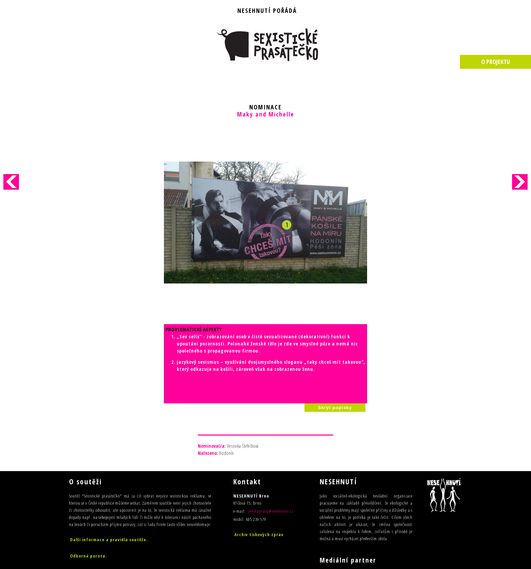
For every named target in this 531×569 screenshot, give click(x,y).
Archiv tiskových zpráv (258, 453)
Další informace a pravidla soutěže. (109, 458)
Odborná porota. (88, 474)
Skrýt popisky (335, 326)
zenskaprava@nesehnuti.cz (271, 430)
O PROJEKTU (495, 62)
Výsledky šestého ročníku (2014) (104, 500)
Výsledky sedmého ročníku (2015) (105, 491)
